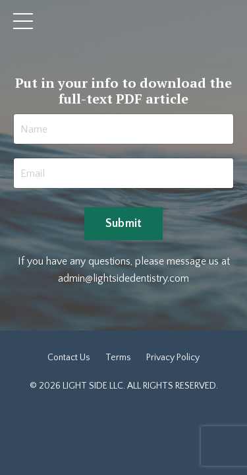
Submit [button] (123, 223)
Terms (118, 357)
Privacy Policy (173, 357)
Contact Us (68, 357)
